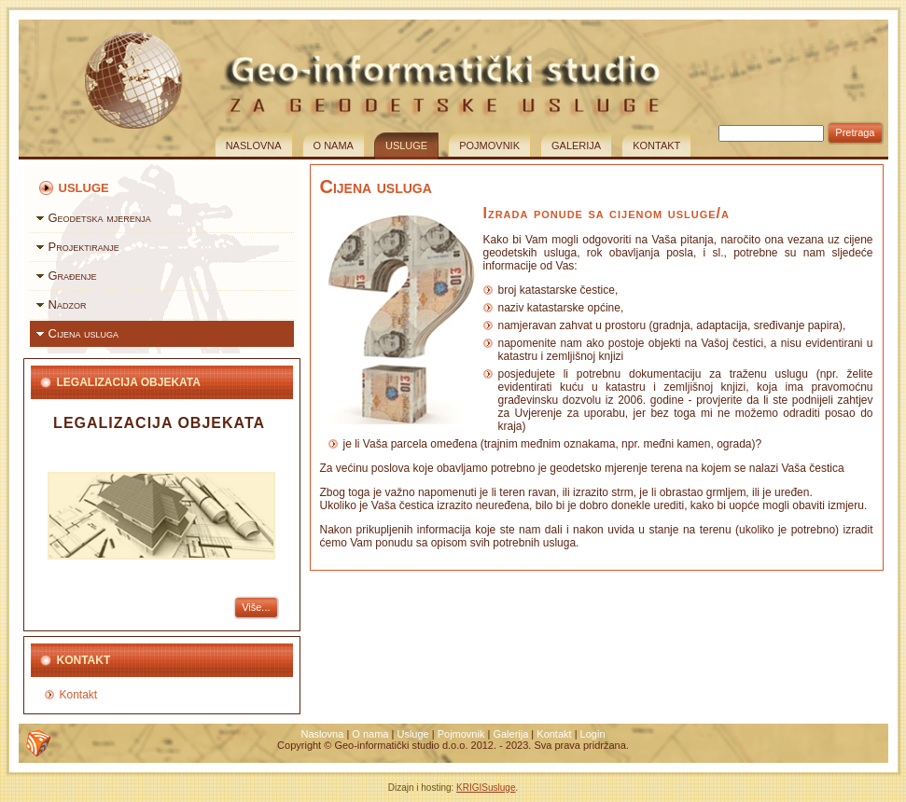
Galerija (576, 145)
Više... (256, 607)
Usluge (406, 145)
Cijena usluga (84, 333)
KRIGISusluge (485, 787)
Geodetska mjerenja (100, 218)
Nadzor (68, 304)
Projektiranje (84, 247)
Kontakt (656, 145)
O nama (334, 145)
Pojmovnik (489, 145)
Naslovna (254, 145)
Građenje (73, 276)
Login (593, 734)
